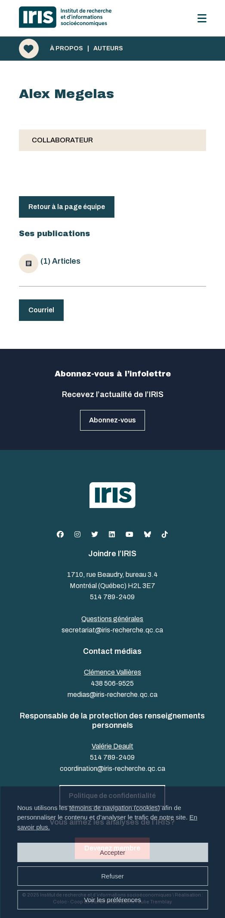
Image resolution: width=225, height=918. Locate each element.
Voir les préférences (112, 899)
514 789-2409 (112, 597)
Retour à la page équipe (66, 206)
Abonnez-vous (112, 420)
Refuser (112, 876)
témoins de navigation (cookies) (114, 807)
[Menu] (202, 18)
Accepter (112, 852)
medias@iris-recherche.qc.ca (112, 694)
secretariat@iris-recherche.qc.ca (112, 630)
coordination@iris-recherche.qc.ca (112, 768)
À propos (66, 49)
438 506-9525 (112, 683)
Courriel (41, 310)
